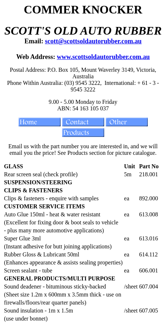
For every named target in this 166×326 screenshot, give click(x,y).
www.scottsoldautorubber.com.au (103, 56)
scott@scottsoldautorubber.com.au (93, 41)
